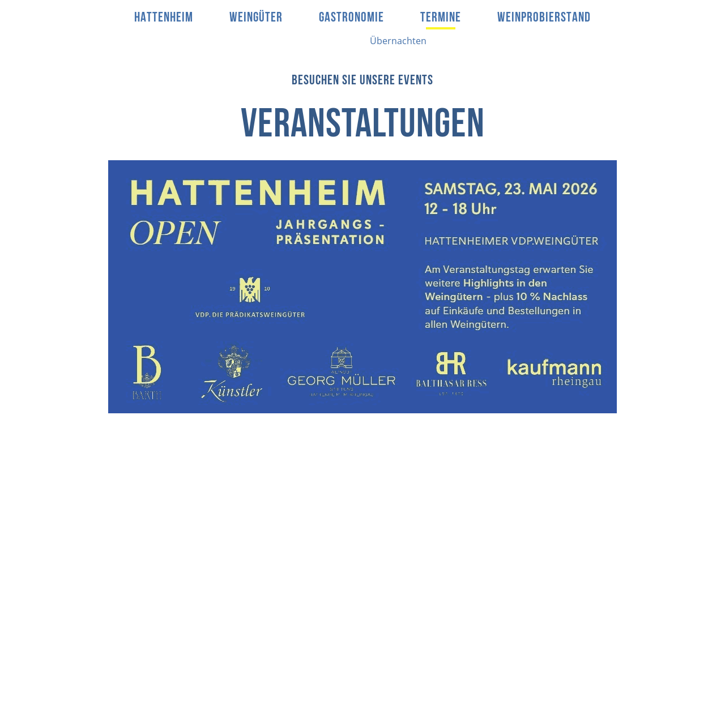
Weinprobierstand (544, 18)
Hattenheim (163, 18)
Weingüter (256, 18)
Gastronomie (351, 18)
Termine (440, 18)
